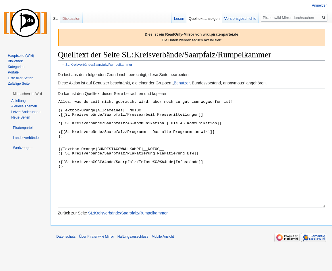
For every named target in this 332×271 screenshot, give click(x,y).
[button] (27, 94)
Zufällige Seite (19, 84)
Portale (13, 72)
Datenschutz (66, 258)
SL (55, 18)
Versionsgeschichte (240, 18)
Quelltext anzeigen (204, 18)
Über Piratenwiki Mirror (96, 258)
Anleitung (18, 101)
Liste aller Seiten (20, 78)
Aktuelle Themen (24, 106)
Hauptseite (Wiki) (21, 56)
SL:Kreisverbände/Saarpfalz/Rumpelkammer (98, 64)
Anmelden (319, 5)
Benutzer (182, 83)
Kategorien (16, 67)
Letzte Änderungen (25, 112)
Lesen (179, 18)
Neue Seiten (20, 117)
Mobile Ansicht (163, 258)
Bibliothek (15, 61)
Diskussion (71, 18)
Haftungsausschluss (132, 258)
